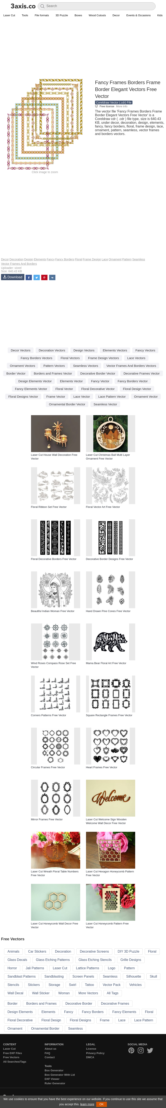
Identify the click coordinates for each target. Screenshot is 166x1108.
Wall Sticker (41, 993)
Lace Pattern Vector (112, 396)
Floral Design (51, 1020)
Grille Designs (130, 960)
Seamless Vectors (85, 365)
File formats (42, 15)
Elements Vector (71, 381)
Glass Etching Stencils (95, 960)
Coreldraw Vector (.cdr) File (113, 102)
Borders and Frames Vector (53, 373)
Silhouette (133, 976)
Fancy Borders (64, 259)
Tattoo (89, 985)
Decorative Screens (94, 951)
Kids (159, 15)
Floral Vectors (70, 358)
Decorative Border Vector (97, 373)
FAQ (47, 1053)
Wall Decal (15, 993)
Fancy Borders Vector (133, 381)
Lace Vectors (136, 358)
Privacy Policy (95, 1053)
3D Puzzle (62, 15)
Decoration (16, 259)
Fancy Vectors (145, 350)
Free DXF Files (12, 1053)
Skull (153, 976)
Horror (12, 968)
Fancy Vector (100, 381)
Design (28, 259)
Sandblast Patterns (21, 976)
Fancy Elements (124, 1012)
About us (50, 1048)
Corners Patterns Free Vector (48, 715)
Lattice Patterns (87, 968)
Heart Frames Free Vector (101, 767)
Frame (104, 1020)
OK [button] (101, 1104)
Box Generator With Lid (60, 1074)
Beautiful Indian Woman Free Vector (53, 611)
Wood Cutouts (97, 15)
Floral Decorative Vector (98, 389)
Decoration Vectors (52, 350)
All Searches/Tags (14, 1061)
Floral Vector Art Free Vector (103, 506)
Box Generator (54, 1070)
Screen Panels (83, 976)
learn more (87, 1104)
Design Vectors (84, 350)
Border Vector (15, 373)
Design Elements (20, 1012)
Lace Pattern (143, 1020)
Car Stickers (37, 951)
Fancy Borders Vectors (36, 358)
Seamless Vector (105, 404)
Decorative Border (78, 1003)
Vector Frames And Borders (19, 263)
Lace (105, 259)
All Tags (113, 993)
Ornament (115, 259)
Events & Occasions (138, 15)
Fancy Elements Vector (31, 389)
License (91, 1048)
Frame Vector (55, 396)
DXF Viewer (52, 1079)
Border (12, 1003)
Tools (25, 15)
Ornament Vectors (22, 365)
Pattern (127, 259)
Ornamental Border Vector (67, 404)
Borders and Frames (41, 1003)
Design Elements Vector (35, 381)
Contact (50, 1057)
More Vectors (88, 993)
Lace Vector (82, 396)
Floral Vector (64, 389)
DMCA (90, 1057)
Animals (13, 951)
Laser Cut (9, 15)
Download (12, 277)
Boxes (78, 15)
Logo (111, 968)
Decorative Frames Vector (142, 373)
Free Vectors (11, 1057)
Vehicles (135, 985)
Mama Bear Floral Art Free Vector (106, 663)
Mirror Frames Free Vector (47, 819)
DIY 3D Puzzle (128, 951)
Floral (78, 259)
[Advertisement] (83, 49)
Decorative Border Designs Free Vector (109, 559)
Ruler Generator (55, 1083)
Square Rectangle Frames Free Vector (109, 715)
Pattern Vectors (54, 365)
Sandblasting (54, 976)
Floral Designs (80, 1020)
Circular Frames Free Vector (48, 767)
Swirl (72, 985)
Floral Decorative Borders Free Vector (53, 559)
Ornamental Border (45, 1028)
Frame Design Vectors (103, 358)
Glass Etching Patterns (53, 960)
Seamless (138, 259)
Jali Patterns (35, 968)
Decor (116, 15)
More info (121, 106)
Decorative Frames (115, 1003)
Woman (64, 993)
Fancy (51, 259)
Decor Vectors (20, 350)
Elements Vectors (115, 350)
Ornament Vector (146, 396)
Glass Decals (17, 960)
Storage (54, 985)
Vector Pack (111, 985)
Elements (40, 259)
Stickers (34, 985)
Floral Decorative (20, 1020)
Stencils (13, 985)
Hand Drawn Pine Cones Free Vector (108, 611)
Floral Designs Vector (23, 396)
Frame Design (92, 259)
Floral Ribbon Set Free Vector (49, 506)
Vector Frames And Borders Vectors (131, 365)
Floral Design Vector (137, 389)
